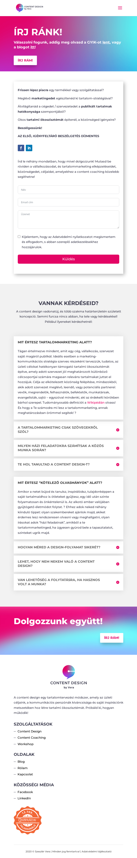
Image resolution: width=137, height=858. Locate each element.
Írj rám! (25, 60)
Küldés (68, 259)
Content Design (30, 731)
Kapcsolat (25, 774)
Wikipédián (96, 402)
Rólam (23, 768)
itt (32, 47)
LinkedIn (24, 798)
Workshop (25, 744)
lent (106, 42)
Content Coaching (32, 737)
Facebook (25, 792)
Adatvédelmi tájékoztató (97, 851)
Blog (21, 761)
